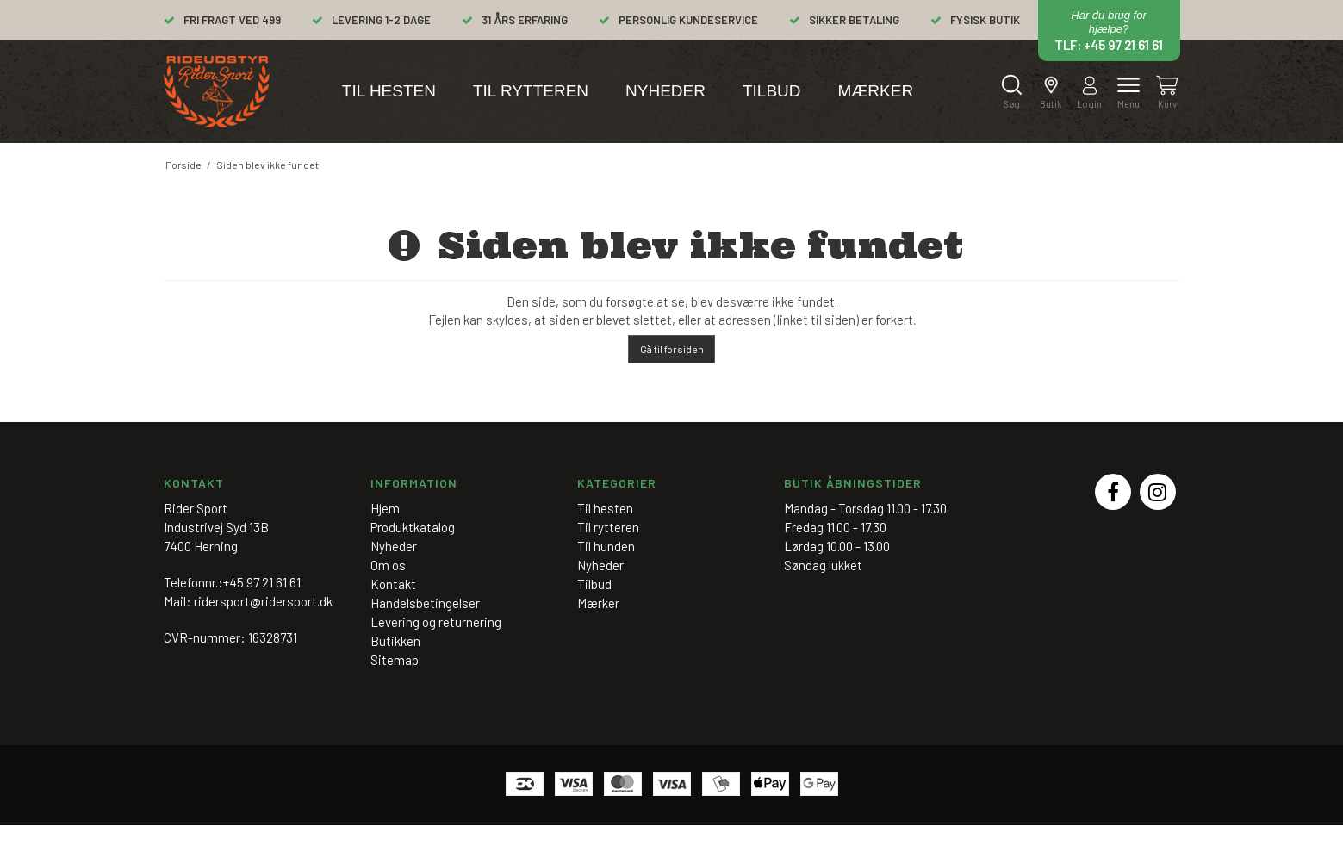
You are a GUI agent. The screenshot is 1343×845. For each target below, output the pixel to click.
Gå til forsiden (672, 349)
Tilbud (772, 91)
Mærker (876, 91)
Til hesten (389, 91)
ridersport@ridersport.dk (263, 601)
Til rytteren (530, 91)
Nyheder (665, 91)
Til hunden (606, 546)
